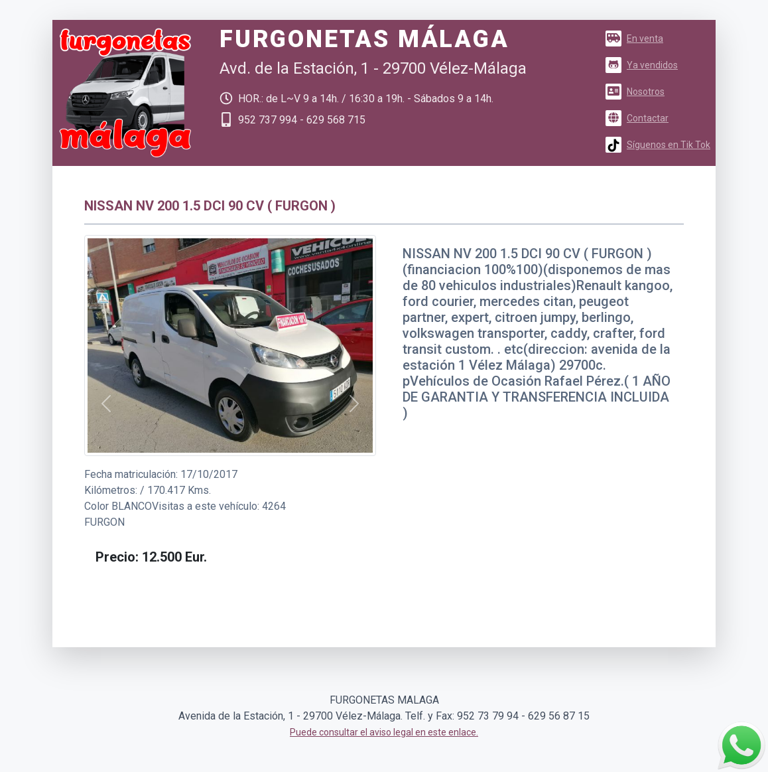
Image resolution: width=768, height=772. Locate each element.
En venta (634, 38)
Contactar (637, 118)
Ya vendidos (642, 65)
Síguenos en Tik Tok (658, 144)
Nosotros (635, 91)
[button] (106, 404)
